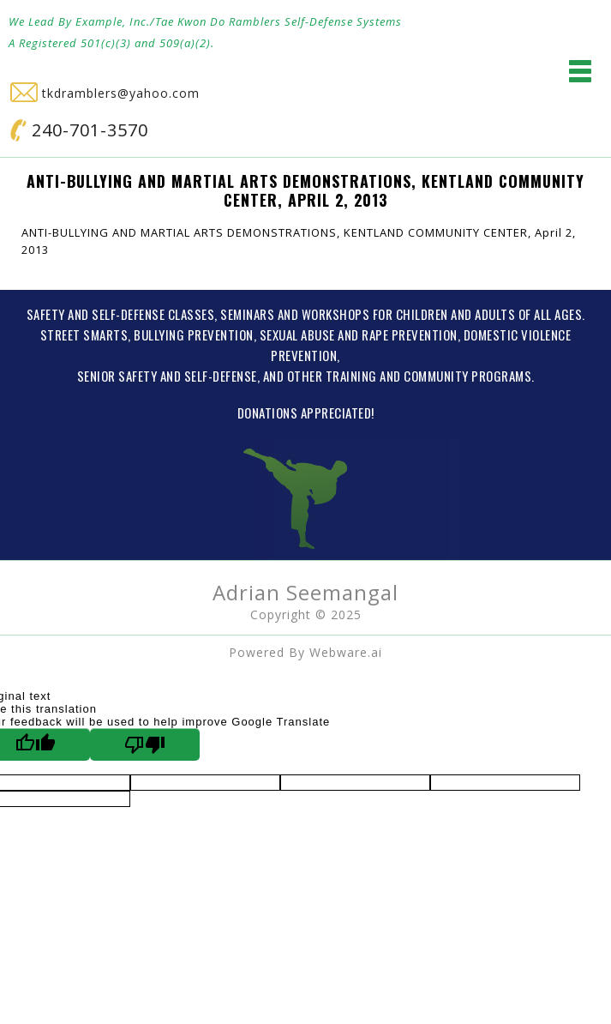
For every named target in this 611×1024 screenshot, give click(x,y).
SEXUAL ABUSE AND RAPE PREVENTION (359, 334)
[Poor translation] (145, 744)
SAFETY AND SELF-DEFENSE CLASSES (121, 313)
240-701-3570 (79, 130)
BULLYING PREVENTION (194, 334)
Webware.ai (345, 652)
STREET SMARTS (84, 334)
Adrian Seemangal (305, 592)
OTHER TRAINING (332, 375)
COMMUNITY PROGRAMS (467, 375)
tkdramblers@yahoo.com (105, 93)
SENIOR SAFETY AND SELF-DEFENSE (167, 375)
